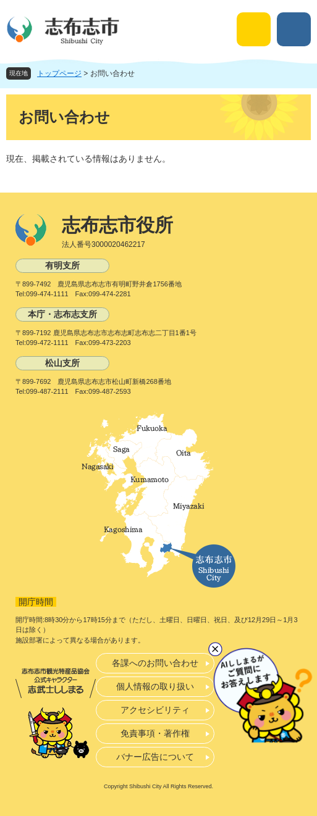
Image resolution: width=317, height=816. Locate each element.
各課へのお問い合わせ (155, 663)
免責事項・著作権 (155, 733)
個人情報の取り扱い (155, 686)
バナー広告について (155, 757)
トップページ (59, 73)
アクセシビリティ (155, 710)
